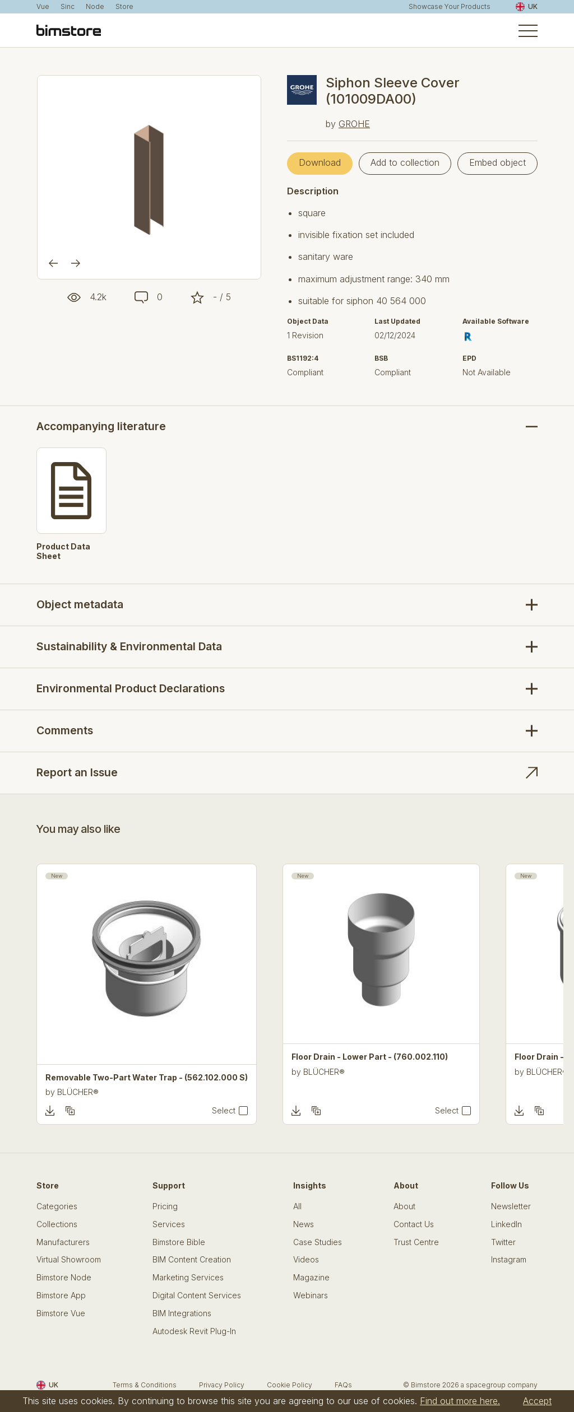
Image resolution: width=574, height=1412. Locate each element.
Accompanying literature (101, 426)
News (303, 1224)
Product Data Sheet (63, 551)
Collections (56, 1224)
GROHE (354, 123)
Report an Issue (77, 772)
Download (320, 162)
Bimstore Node (63, 1277)
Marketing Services (188, 1277)
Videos (306, 1259)
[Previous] (53, 263)
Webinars (310, 1295)
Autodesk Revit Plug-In (194, 1331)
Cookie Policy (289, 1385)
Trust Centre (416, 1242)
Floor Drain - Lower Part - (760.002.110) (369, 1056)
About (404, 1206)
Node (95, 7)
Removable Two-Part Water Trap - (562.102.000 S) (146, 1077)
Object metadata (79, 604)
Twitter (503, 1242)
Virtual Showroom (68, 1259)
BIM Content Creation (191, 1259)
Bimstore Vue (60, 1313)
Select (223, 1110)
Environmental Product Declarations (130, 688)
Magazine (311, 1277)
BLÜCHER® (78, 1092)
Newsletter (511, 1206)
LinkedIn (506, 1224)
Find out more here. (460, 1400)
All (297, 1206)
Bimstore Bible (178, 1242)
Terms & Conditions (145, 1385)
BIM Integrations (181, 1313)
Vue (42, 7)
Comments (64, 730)
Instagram (508, 1259)
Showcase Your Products (449, 7)
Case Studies (317, 1242)
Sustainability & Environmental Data (129, 646)
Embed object (497, 162)
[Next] (75, 263)
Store (124, 7)
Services (168, 1224)
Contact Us (414, 1224)
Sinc (68, 7)
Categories (56, 1206)
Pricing (165, 1206)
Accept (537, 1400)
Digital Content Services (196, 1295)
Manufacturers (63, 1242)
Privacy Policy (221, 1385)
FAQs (343, 1385)
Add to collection (405, 162)
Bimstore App (61, 1295)
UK (527, 6)
